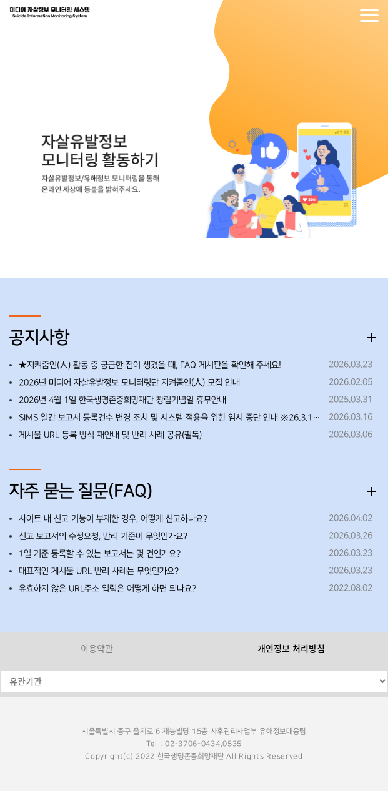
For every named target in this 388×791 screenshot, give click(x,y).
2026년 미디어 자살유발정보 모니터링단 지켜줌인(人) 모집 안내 (129, 383)
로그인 (319, 15)
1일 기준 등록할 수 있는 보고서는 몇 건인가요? (100, 554)
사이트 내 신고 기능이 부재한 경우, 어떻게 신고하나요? (113, 519)
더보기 (371, 337)
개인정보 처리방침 (291, 648)
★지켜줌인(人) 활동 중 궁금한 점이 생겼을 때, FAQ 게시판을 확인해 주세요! (150, 365)
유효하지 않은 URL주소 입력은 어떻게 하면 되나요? (107, 589)
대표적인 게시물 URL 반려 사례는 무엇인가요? (99, 571)
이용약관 (97, 648)
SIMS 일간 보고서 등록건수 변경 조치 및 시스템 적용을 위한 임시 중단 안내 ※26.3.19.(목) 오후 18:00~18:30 (170, 418)
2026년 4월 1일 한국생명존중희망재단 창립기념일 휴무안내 (122, 400)
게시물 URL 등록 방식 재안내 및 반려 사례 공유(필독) (110, 435)
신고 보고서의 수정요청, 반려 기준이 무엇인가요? (103, 536)
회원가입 (344, 15)
